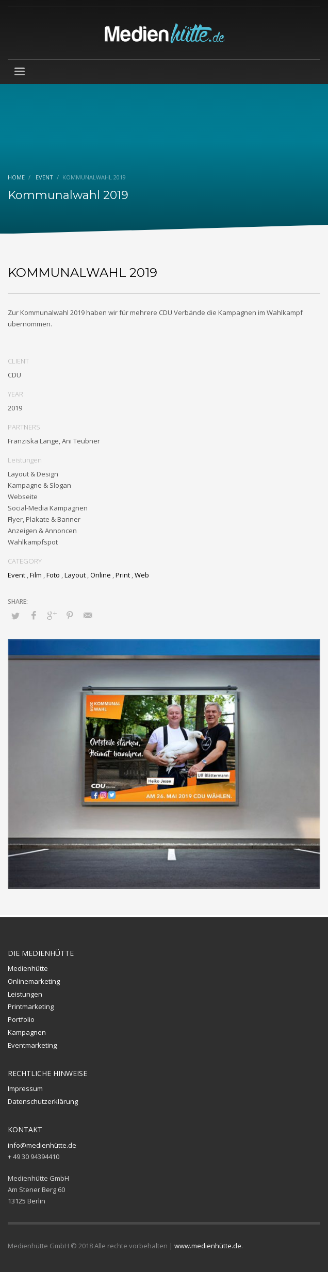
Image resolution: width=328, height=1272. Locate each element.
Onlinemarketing (34, 981)
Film (36, 575)
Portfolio (21, 1019)
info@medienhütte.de (42, 1145)
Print (123, 575)
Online (100, 575)
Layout (75, 575)
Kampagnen (27, 1032)
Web (142, 575)
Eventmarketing (32, 1045)
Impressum (25, 1088)
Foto (53, 575)
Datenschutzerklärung (43, 1101)
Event (16, 575)
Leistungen (25, 994)
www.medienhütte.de (207, 1245)
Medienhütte (28, 968)
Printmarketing (31, 1006)
